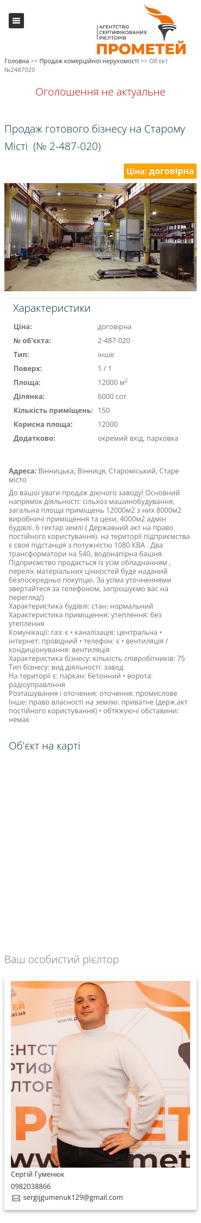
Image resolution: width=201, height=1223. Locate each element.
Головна (16, 61)
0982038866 (31, 1186)
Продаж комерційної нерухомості (89, 61)
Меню (16, 20)
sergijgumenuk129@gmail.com (67, 1197)
